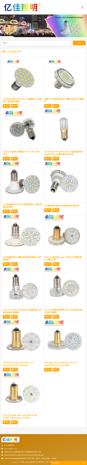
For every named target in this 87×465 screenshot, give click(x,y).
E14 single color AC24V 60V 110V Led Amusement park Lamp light (61, 363)
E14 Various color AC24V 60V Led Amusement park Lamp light (18, 363)
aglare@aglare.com (9, 449)
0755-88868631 (7, 445)
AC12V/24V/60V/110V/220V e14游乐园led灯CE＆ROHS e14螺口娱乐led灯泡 (63, 153)
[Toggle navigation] (82, 7)
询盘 (14, 106)
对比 (6, 106)
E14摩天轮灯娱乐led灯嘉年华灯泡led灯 (61, 206)
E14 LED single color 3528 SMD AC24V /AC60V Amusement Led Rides (20, 416)
